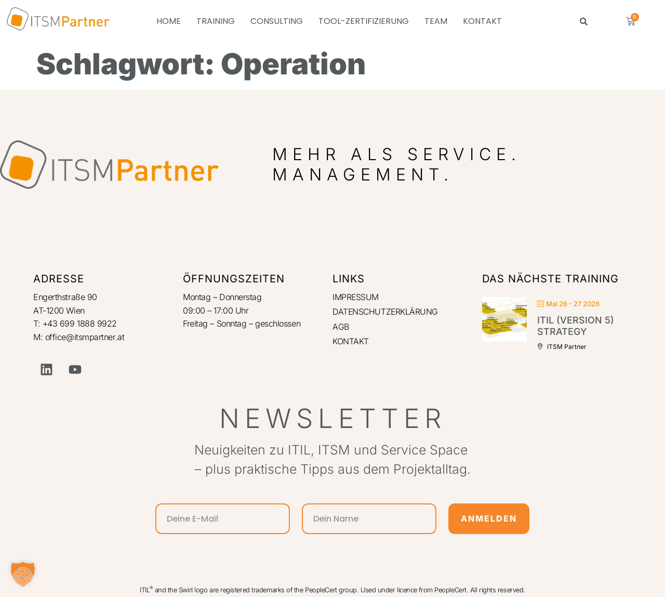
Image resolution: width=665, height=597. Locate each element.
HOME (168, 21)
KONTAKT (482, 21)
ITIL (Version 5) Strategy (575, 326)
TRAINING (215, 21)
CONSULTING (276, 21)
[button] (23, 574)
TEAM (435, 21)
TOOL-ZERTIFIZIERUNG (363, 21)
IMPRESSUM (355, 297)
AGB (340, 326)
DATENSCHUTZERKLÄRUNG (386, 312)
